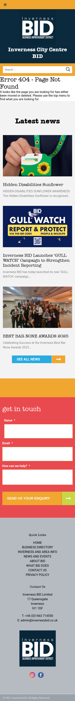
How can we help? (16, 466)
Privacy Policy (37, 575)
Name (9, 420)
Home (37, 542)
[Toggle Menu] (5, 4)
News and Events (37, 556)
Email (7, 443)
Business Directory (37, 547)
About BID (37, 561)
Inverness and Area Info (37, 552)
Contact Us (37, 570)
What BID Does (37, 565)
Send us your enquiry (28, 498)
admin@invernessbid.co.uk (39, 620)
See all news (28, 359)
